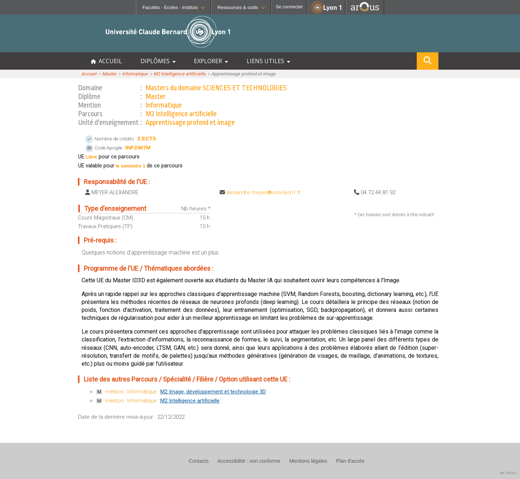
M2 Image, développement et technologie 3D (213, 391)
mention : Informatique (130, 392)
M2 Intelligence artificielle (180, 74)
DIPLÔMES (158, 61)
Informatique (135, 74)
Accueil (89, 74)
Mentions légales (308, 461)
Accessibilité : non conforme (248, 461)
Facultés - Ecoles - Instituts (173, 7)
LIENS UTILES (268, 61)
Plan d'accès (350, 461)
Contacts (198, 461)
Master (110, 74)
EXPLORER (211, 61)
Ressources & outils (241, 7)
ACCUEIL (106, 61)
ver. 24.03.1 (508, 473)
